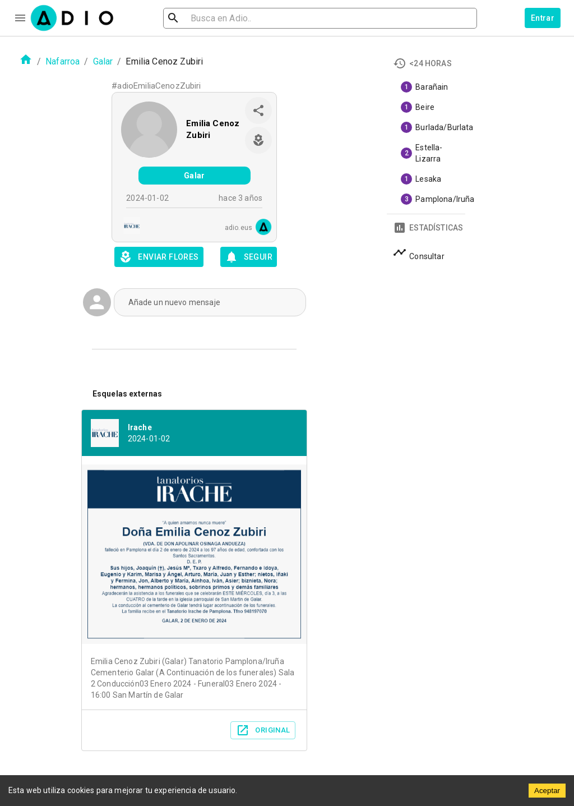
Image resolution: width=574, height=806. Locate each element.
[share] (258, 110)
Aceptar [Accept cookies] (547, 790)
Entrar (542, 17)
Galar (103, 61)
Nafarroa (62, 61)
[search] (210, 18)
